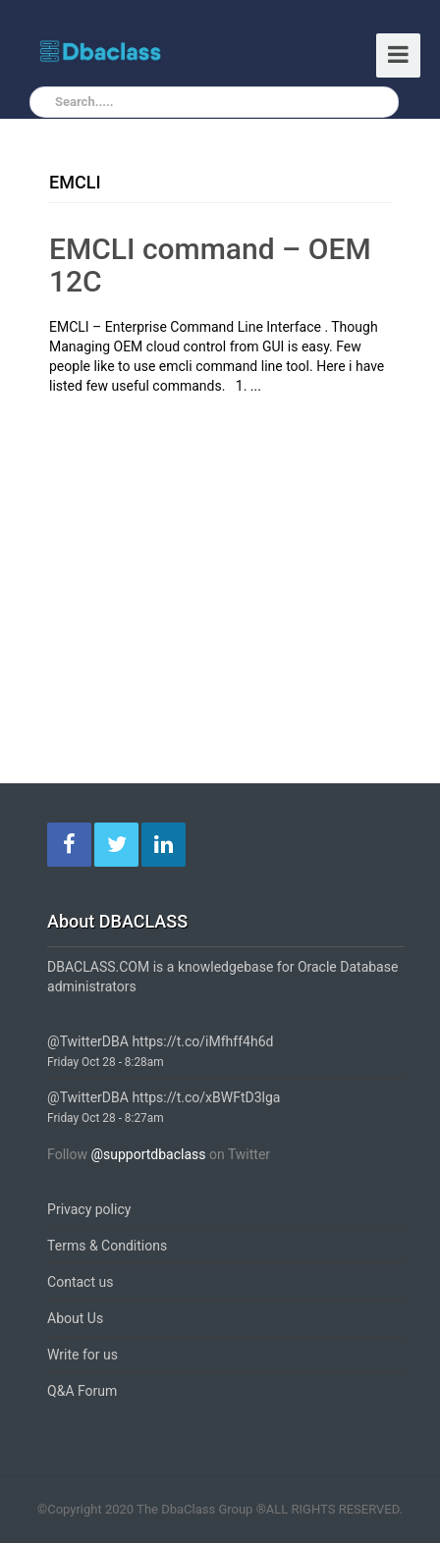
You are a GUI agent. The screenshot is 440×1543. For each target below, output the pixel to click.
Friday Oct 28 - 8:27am (105, 1118)
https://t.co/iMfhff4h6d (202, 1041)
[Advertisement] (214, 542)
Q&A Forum (82, 1391)
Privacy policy (89, 1209)
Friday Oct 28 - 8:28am (105, 1062)
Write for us (82, 1354)
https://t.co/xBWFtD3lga (206, 1097)
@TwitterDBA (88, 1041)
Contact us (80, 1282)
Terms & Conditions (107, 1245)
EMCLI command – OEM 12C (210, 265)
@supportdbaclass (147, 1154)
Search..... (84, 101)
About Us (75, 1318)
